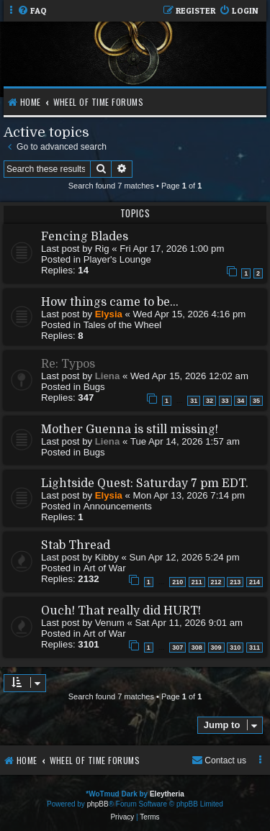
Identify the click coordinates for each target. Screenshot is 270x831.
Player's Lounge (117, 259)
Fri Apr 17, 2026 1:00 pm (172, 248)
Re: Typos (68, 364)
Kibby (107, 557)
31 (193, 400)
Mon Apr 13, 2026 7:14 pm (189, 495)
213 (235, 582)
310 (235, 647)
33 (225, 400)
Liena (107, 376)
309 (216, 647)
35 (256, 400)
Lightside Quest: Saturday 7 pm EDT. (144, 483)
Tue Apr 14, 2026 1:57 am (185, 441)
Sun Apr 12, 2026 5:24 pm (184, 557)
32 (209, 400)
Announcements (118, 506)
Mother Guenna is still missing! (129, 429)
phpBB (98, 804)
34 (240, 400)
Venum (110, 622)
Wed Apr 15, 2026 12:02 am (189, 376)
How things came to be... (110, 302)
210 (177, 582)
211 (197, 582)
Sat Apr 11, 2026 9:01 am (189, 622)
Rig (102, 248)
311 (254, 647)
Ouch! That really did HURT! (121, 610)
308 (197, 647)
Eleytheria (167, 794)
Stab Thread (75, 545)
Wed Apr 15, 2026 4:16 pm (189, 314)
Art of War (105, 568)
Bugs (94, 386)
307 (177, 647)
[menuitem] (32, 11)
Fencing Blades (84, 236)
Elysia (108, 314)
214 (254, 582)
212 (216, 582)
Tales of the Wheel (123, 324)
